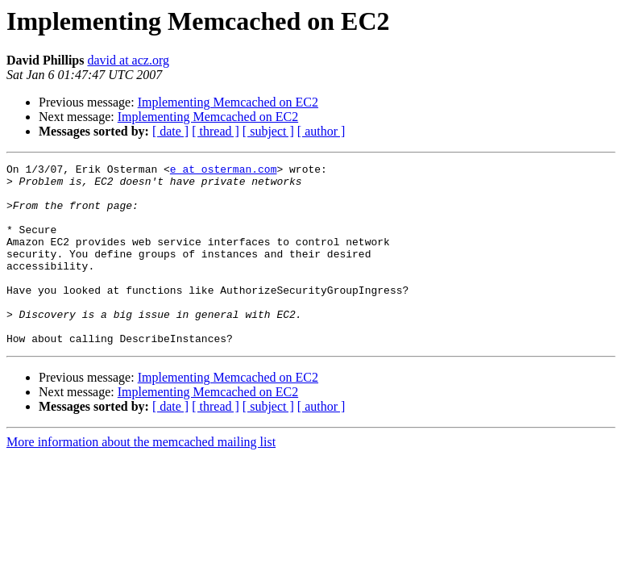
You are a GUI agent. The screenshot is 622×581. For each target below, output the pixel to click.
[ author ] (321, 131)
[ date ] (170, 131)
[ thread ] (215, 131)
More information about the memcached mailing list (141, 478)
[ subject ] (268, 131)
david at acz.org (127, 60)
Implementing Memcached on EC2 (228, 102)
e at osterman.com (223, 171)
